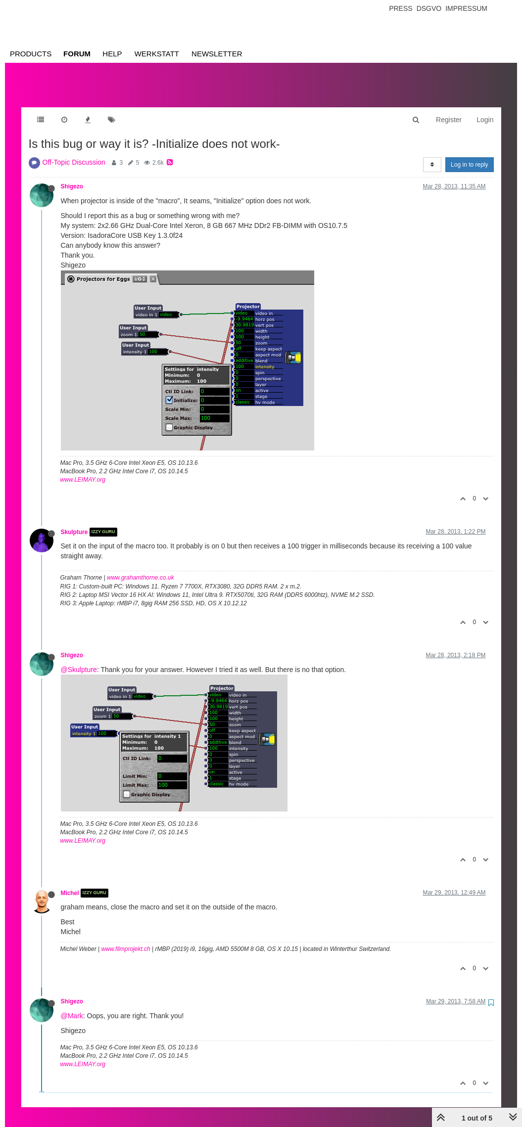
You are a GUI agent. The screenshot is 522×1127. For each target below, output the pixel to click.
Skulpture (74, 522)
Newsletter (216, 53)
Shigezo (72, 176)
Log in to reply (469, 154)
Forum (77, 53)
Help (112, 53)
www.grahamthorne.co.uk (140, 567)
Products (30, 53)
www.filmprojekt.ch (125, 939)
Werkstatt (157, 53)
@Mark (72, 1006)
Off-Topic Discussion (74, 152)
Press (400, 8)
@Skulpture (79, 660)
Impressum (466, 8)
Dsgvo (429, 8)
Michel (70, 883)
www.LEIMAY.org (82, 469)
